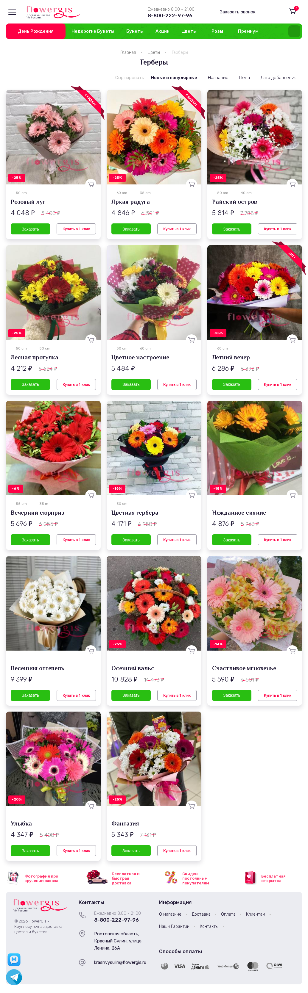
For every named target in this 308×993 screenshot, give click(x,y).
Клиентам (255, 914)
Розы (217, 31)
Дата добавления (278, 77)
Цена (244, 77)
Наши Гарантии (174, 926)
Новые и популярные (174, 77)
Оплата (228, 914)
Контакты (209, 926)
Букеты (135, 31)
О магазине (170, 914)
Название (218, 77)
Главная (128, 52)
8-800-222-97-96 (170, 15)
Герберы (180, 52)
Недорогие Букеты (92, 31)
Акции (162, 31)
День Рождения (36, 31)
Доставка (201, 914)
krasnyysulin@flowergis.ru (120, 962)
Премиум (248, 31)
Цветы (189, 31)
